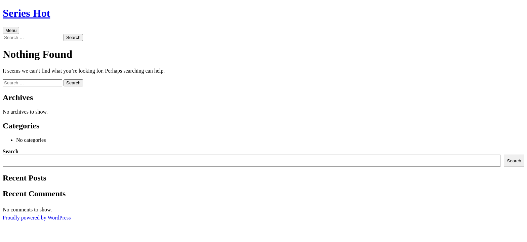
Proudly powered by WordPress (37, 217)
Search (10, 151)
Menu (10, 30)
